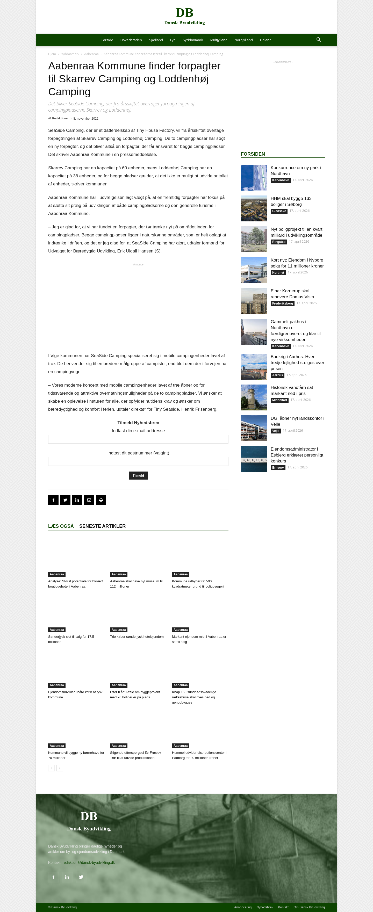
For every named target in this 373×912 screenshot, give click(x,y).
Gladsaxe (279, 211)
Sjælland (156, 40)
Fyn (173, 40)
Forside (107, 40)
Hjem (52, 54)
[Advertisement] (138, 307)
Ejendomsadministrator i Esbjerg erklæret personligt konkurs (297, 455)
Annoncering (243, 907)
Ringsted (278, 242)
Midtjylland (218, 40)
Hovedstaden (131, 40)
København (280, 180)
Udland (265, 40)
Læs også (61, 526)
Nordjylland (244, 40)
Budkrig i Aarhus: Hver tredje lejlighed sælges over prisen (297, 362)
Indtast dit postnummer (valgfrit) (138, 453)
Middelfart (279, 400)
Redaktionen (60, 118)
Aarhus (277, 375)
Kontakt (283, 907)
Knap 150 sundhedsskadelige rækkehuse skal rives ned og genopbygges (194, 697)
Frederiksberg (282, 303)
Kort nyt (278, 272)
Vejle (275, 431)
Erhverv (278, 467)
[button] (318, 40)
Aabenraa (91, 54)
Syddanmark (193, 40)
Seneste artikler (102, 526)
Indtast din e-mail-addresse (138, 430)
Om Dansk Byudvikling (309, 907)
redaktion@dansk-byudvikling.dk (88, 862)
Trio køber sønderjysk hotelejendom (137, 637)
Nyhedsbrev (265, 907)
